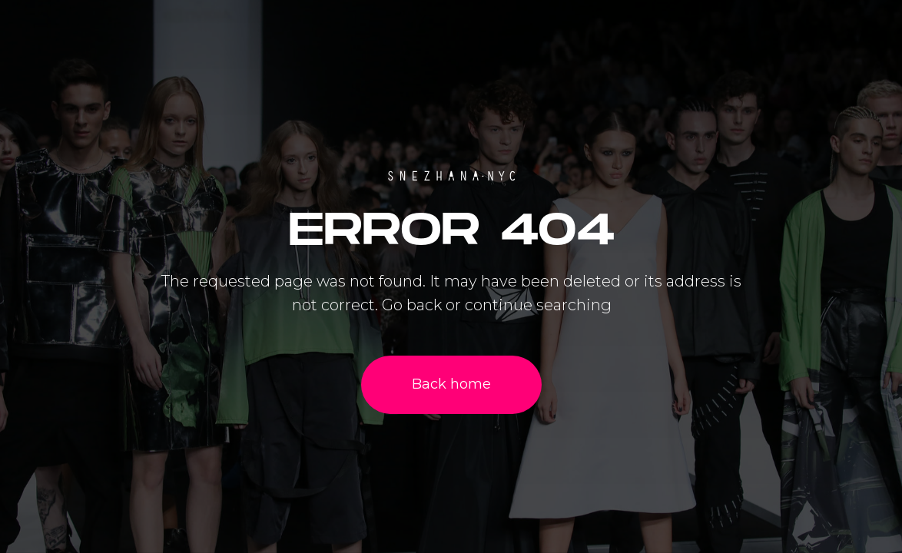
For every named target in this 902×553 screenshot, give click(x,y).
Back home (451, 384)
